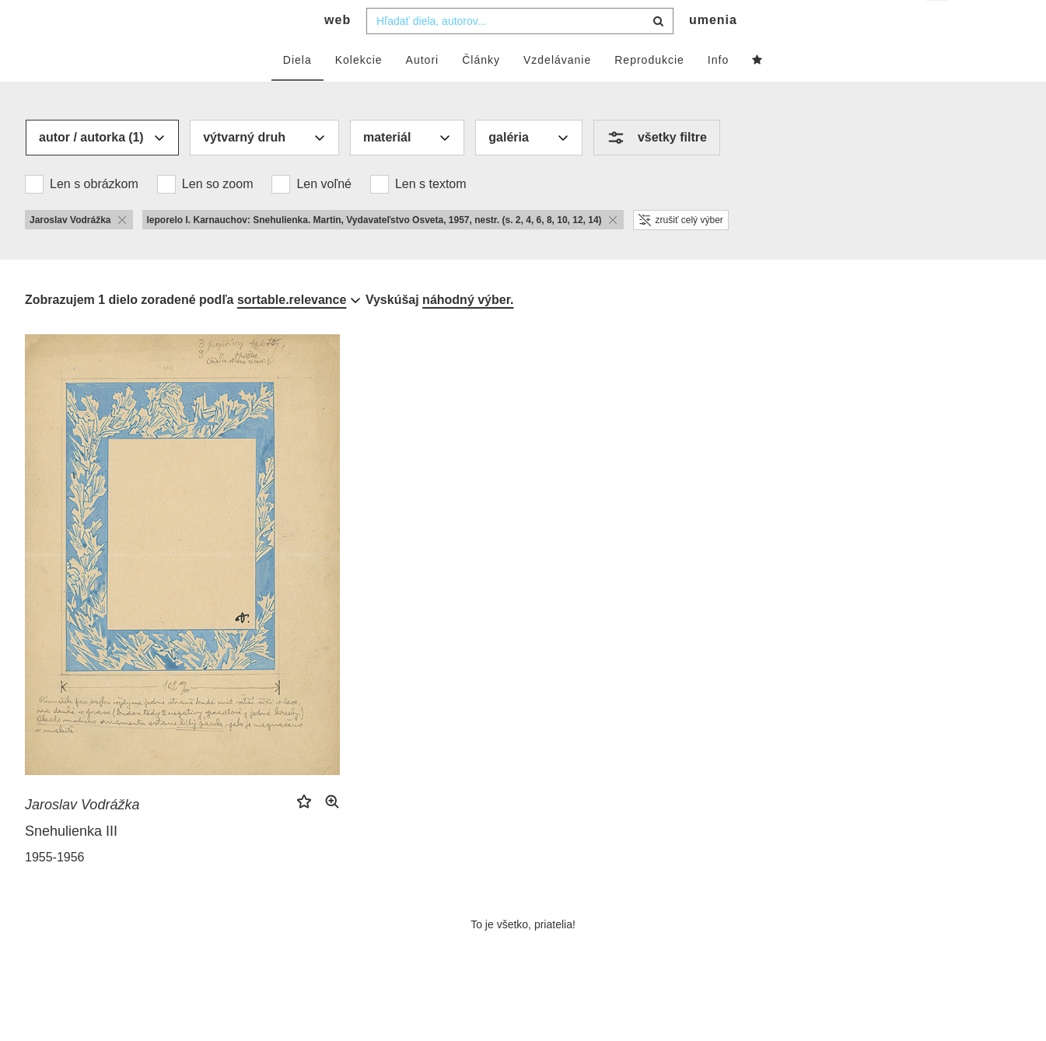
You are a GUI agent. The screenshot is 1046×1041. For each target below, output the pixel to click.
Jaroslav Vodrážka (82, 836)
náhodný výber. (467, 330)
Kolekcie (359, 91)
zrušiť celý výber (680, 251)
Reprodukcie (649, 91)
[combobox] (519, 52)
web (337, 51)
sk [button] (938, 23)
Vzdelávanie (557, 91)
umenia (713, 51)
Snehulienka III (71, 862)
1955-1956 (55, 888)
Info (718, 91)
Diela (297, 91)
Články (481, 91)
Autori (422, 91)
